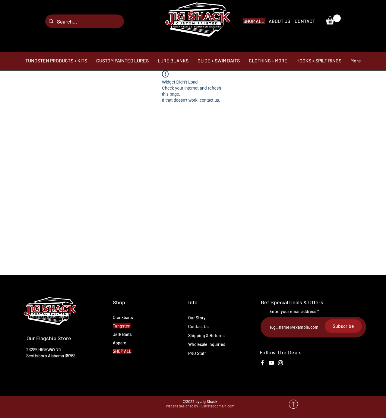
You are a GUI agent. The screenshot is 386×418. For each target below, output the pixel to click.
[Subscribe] (343, 326)
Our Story (197, 317)
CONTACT (305, 21)
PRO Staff (197, 353)
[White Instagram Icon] (280, 362)
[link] (333, 19)
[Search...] (84, 21)
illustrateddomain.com (216, 406)
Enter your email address (293, 311)
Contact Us (198, 326)
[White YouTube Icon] (271, 362)
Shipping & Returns (206, 335)
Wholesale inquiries (206, 344)
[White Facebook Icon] (262, 362)
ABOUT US (280, 21)
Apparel (120, 342)
